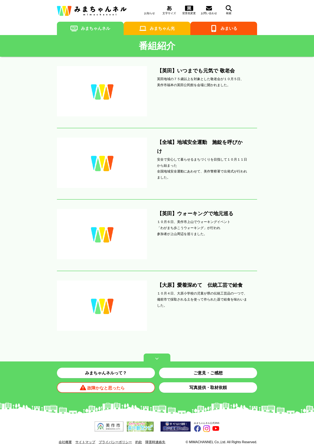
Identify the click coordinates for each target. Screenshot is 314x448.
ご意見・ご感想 (208, 373)
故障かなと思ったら (106, 388)
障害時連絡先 (155, 442)
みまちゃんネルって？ (106, 373)
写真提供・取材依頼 (208, 387)
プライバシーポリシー (115, 442)
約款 (138, 442)
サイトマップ (85, 442)
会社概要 (65, 442)
